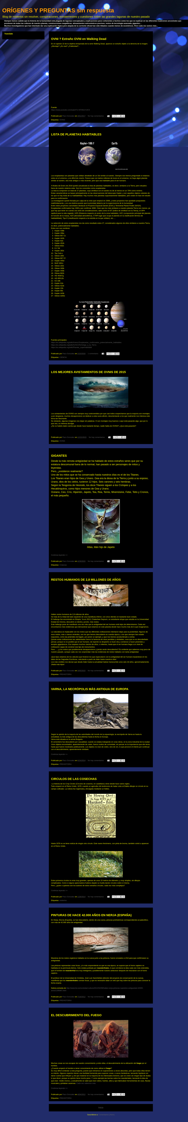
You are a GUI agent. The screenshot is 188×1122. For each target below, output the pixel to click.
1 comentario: (93, 354)
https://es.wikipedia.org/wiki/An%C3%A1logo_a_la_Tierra (73, 345)
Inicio (100, 1107)
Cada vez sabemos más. (86, 1083)
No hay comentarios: (96, 116)
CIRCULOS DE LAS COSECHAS (74, 779)
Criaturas (63, 565)
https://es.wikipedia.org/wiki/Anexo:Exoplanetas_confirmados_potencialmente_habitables (86, 342)
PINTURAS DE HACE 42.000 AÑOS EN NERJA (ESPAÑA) (91, 915)
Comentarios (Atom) (106, 1115)
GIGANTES (59, 455)
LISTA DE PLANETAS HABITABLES (76, 134)
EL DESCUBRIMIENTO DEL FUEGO (76, 1015)
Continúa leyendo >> (59, 555)
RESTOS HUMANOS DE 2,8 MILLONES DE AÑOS (86, 579)
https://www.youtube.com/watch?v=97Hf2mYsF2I (70, 110)
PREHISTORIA (65, 674)
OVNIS (62, 120)
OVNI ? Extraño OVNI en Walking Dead (78, 39)
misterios (63, 900)
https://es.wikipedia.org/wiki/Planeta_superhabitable (71, 347)
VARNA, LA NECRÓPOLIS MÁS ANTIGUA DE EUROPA (89, 689)
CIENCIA (63, 357)
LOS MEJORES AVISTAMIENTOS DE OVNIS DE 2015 (88, 372)
